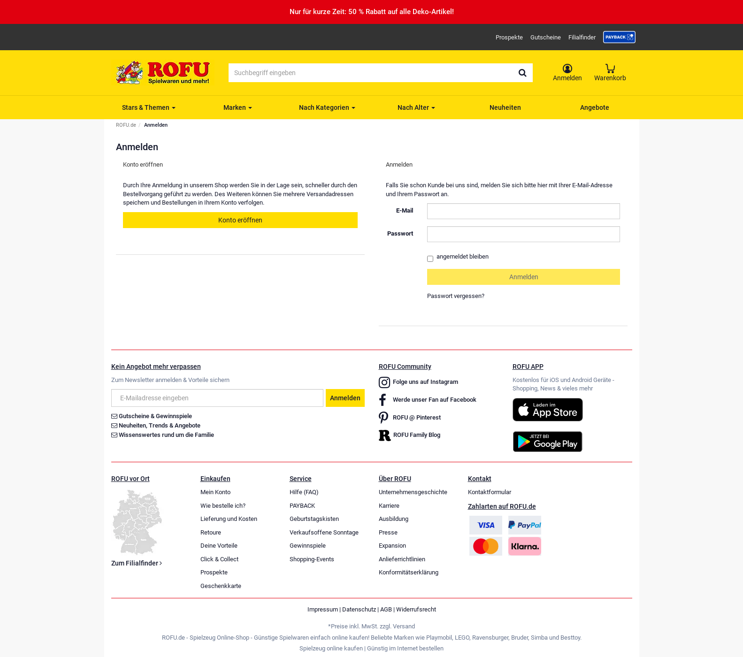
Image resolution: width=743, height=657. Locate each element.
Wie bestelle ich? (222, 505)
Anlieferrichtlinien (402, 559)
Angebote (594, 107)
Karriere (389, 505)
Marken (237, 107)
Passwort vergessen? (455, 295)
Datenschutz (359, 609)
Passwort (400, 233)
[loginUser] (523, 211)
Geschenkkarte (220, 585)
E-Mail (404, 210)
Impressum (322, 609)
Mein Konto (215, 492)
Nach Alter (416, 107)
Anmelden (345, 398)
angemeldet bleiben (458, 257)
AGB (386, 609)
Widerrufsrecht (416, 609)
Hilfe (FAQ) (304, 492)
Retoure (210, 532)
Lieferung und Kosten (228, 518)
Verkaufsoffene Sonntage (324, 532)
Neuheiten (505, 107)
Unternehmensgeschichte (413, 492)
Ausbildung (393, 518)
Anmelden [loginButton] (523, 277)
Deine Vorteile (218, 545)
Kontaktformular (489, 492)
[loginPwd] (523, 234)
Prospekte (509, 37)
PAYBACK (302, 505)
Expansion (392, 545)
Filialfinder (582, 37)
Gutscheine (545, 37)
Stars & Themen (149, 107)
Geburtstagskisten (314, 518)
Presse (388, 532)
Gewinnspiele (308, 545)
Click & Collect (219, 559)
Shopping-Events (312, 559)
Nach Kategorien (327, 107)
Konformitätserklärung (408, 572)
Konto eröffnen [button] (240, 220)
